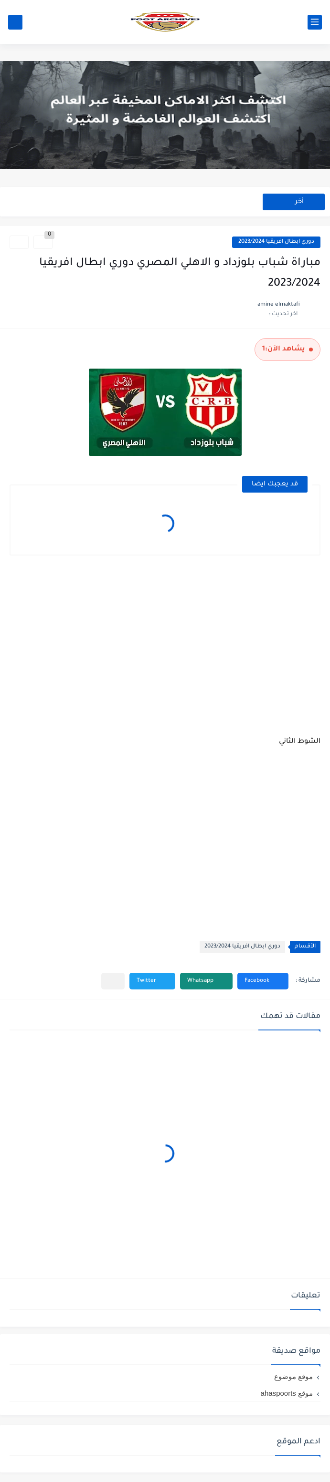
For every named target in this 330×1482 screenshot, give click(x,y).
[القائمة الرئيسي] (315, 22)
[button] (262, 981)
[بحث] (15, 22)
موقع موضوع (293, 1376)
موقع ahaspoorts (287, 1393)
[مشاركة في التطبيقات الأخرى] (113, 981)
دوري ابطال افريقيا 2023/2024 (276, 242)
